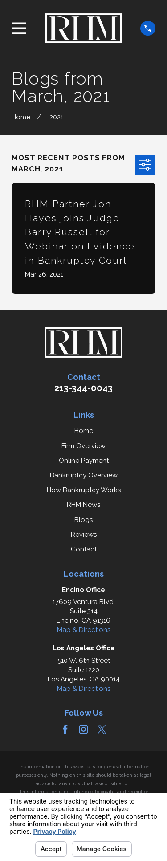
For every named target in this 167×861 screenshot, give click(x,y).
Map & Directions (83, 630)
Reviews (84, 534)
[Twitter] (101, 729)
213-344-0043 (83, 388)
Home (83, 431)
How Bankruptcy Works (84, 490)
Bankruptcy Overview (84, 475)
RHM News (83, 505)
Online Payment (84, 461)
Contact (84, 549)
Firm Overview (83, 446)
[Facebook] (65, 729)
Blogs (83, 520)
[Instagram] (83, 729)
